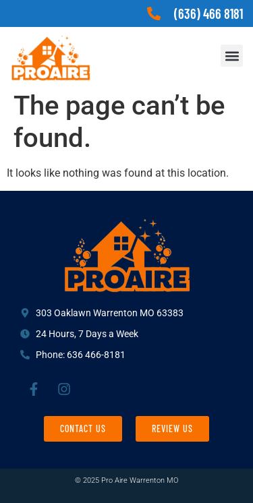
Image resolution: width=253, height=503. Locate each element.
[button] (232, 56)
